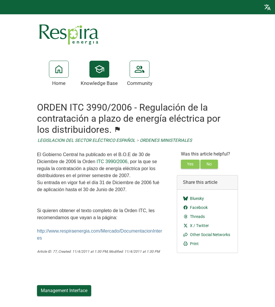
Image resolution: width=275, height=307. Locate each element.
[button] (267, 7)
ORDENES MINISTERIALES (166, 140)
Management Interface (64, 290)
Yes (190, 164)
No (209, 164)
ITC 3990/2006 (112, 161)
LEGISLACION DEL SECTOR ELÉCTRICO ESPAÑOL (86, 140)
